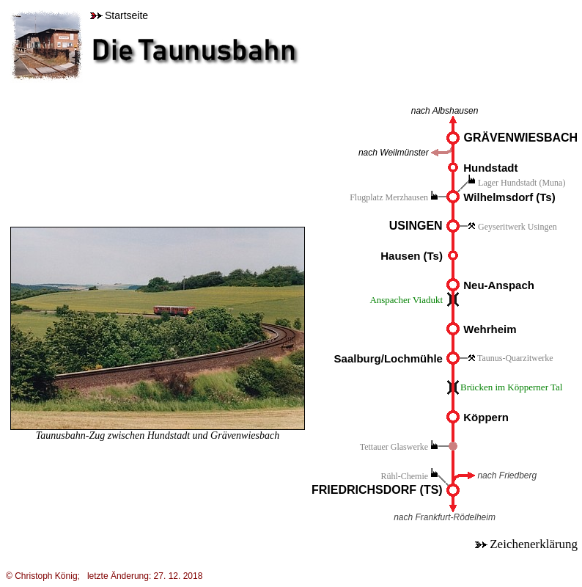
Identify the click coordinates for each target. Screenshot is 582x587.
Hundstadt (490, 167)
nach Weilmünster (393, 152)
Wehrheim (489, 329)
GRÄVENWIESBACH (521, 137)
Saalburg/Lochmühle (388, 358)
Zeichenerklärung (526, 544)
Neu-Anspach (498, 285)
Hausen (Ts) (411, 255)
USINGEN (416, 225)
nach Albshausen (445, 111)
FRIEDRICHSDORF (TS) (379, 490)
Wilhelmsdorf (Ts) (509, 197)
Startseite (119, 15)
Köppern (484, 417)
